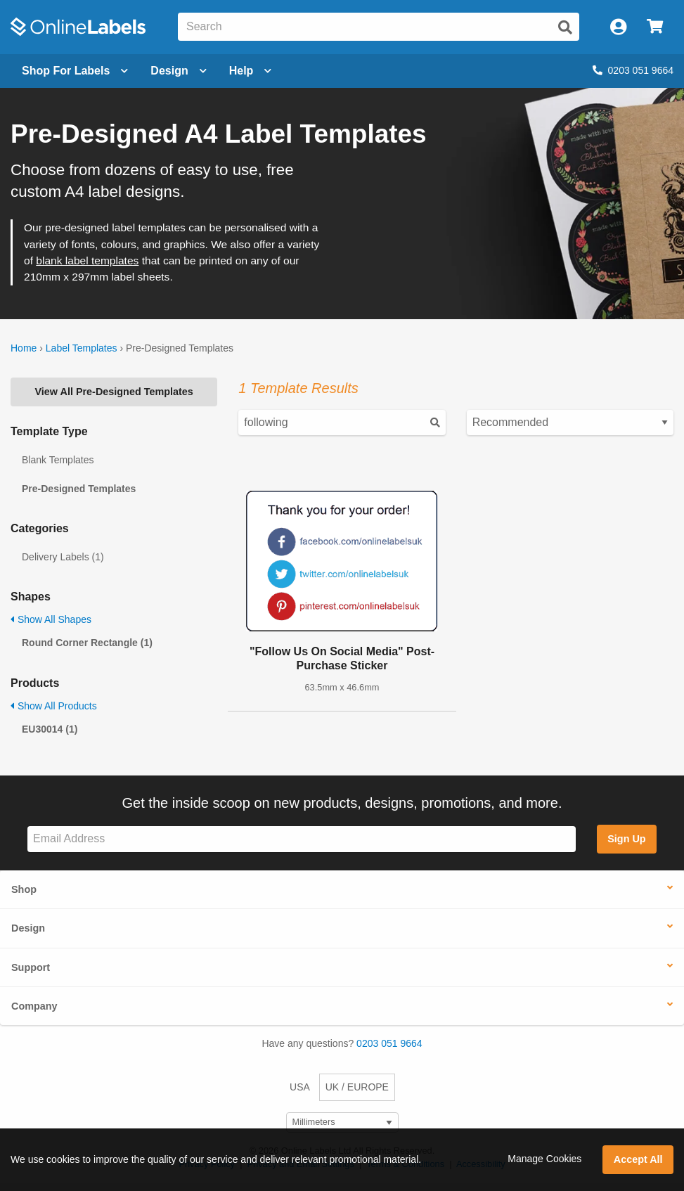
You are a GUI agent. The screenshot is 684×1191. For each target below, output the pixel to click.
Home (24, 348)
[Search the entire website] (378, 27)
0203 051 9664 (633, 70)
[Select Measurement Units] (342, 1122)
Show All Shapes (51, 619)
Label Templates (81, 348)
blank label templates (87, 260)
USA (300, 1087)
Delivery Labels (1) (63, 556)
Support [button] (30, 967)
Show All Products (54, 706)
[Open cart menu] (654, 27)
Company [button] (34, 1006)
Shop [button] (24, 889)
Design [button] (28, 928)
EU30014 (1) (49, 729)
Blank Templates (57, 459)
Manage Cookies (544, 1158)
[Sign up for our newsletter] (301, 839)
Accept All (638, 1159)
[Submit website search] (565, 27)
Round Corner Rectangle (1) (87, 642)
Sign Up (626, 838)
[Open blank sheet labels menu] (75, 71)
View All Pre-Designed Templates (114, 391)
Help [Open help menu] (250, 71)
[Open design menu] (178, 71)
